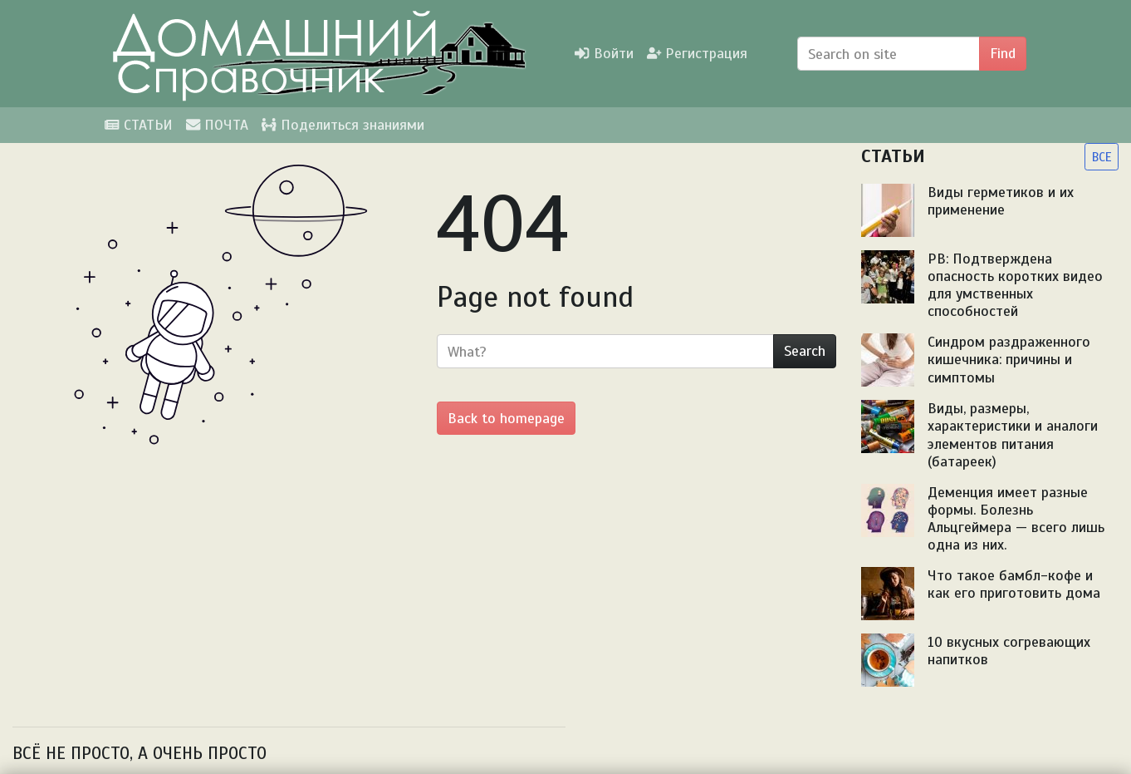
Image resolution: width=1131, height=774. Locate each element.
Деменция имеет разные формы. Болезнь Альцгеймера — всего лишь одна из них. (1016, 518)
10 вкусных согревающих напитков (1009, 650)
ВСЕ (1101, 157)
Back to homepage (506, 418)
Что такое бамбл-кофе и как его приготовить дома (1014, 584)
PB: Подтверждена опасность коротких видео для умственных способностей (1015, 284)
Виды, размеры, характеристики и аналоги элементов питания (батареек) (1013, 434)
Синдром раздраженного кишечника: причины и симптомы (1009, 359)
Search (804, 351)
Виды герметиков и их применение (1001, 201)
